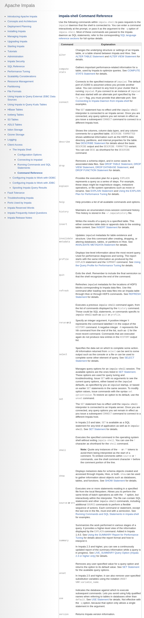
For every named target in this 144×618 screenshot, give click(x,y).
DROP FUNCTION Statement (92, 168)
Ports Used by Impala (19, 202)
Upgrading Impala (17, 41)
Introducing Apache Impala (22, 16)
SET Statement (127, 367)
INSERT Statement (107, 224)
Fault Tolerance (16, 192)
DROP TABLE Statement (118, 161)
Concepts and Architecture (22, 21)
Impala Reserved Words (21, 207)
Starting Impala (16, 46)
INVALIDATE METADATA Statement (96, 242)
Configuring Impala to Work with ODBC (34, 177)
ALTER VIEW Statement (122, 55)
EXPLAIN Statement (102, 188)
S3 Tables (13, 119)
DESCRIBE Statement (93, 141)
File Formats (14, 91)
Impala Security (16, 61)
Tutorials (12, 51)
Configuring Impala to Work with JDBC (34, 182)
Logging (12, 139)
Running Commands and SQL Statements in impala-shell (107, 507)
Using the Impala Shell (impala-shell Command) (101, 614)
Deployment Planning (19, 26)
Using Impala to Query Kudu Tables (27, 104)
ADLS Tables (15, 124)
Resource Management (21, 81)
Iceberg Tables (16, 114)
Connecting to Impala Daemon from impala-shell (102, 99)
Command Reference (29, 172)
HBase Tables (15, 109)
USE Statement (100, 592)
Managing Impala (17, 36)
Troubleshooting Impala (21, 197)
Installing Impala (17, 31)
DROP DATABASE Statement (111, 165)
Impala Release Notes (20, 217)
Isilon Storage (15, 129)
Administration (15, 56)
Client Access (15, 144)
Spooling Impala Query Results (30, 187)
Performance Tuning (19, 71)
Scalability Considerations (22, 76)
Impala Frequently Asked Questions (27, 212)
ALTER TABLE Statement (90, 55)
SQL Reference (16, 66)
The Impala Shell (22, 149)
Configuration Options (29, 154)
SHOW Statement (115, 474)
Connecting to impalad (29, 159)
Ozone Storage (16, 134)
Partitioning (14, 86)
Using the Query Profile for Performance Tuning (108, 261)
